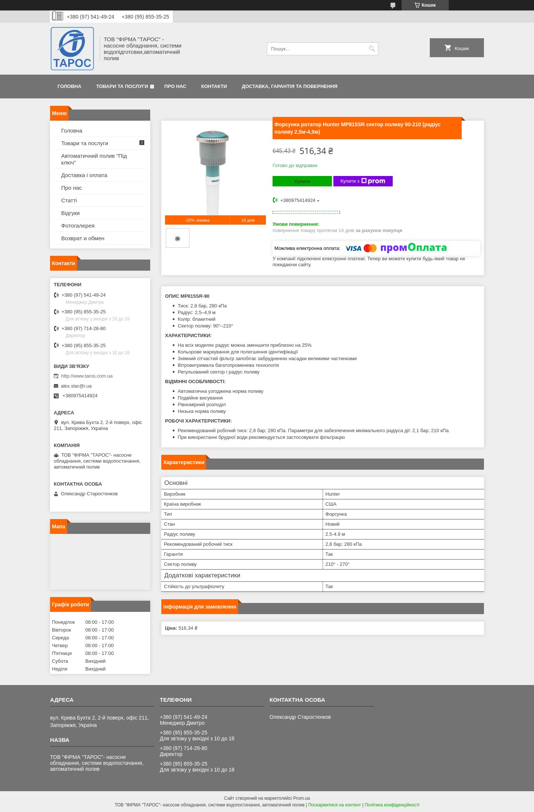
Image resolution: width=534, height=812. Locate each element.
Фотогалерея (78, 225)
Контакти (214, 86)
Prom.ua (301, 798)
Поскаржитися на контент (334, 805)
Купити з (362, 181)
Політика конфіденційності (392, 805)
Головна (69, 86)
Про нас (175, 86)
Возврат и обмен (83, 238)
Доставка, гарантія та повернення (289, 86)
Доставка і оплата (84, 175)
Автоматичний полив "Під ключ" (94, 159)
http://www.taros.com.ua (87, 376)
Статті (69, 200)
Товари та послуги (122, 86)
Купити (302, 181)
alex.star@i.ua (76, 386)
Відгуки (70, 213)
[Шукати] (371, 48)
